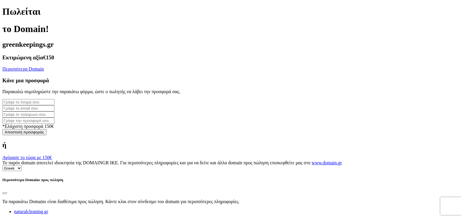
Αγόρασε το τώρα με (27, 157)
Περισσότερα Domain (23, 68)
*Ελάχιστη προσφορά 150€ (28, 126)
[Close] (4, 193)
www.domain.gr (327, 162)
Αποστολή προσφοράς (24, 132)
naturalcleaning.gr (31, 211)
